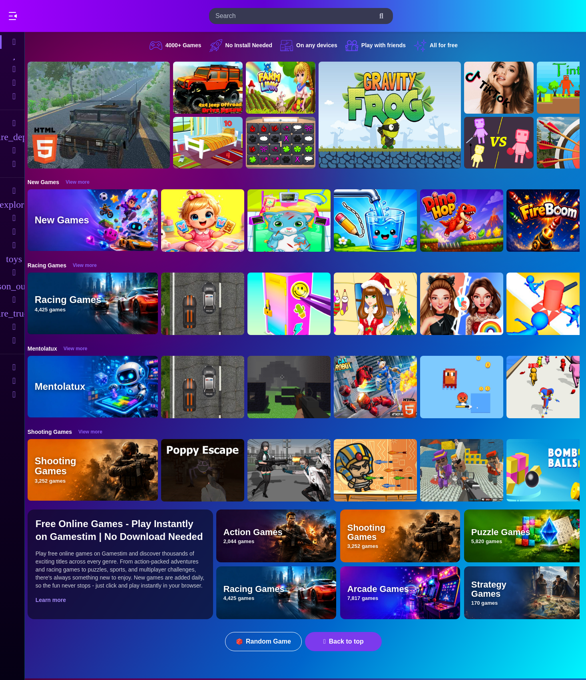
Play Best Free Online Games (51, 16)
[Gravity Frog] (394, 115)
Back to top (346, 641)
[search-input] (294, 16)
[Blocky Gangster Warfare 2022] (466, 470)
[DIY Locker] (293, 304)
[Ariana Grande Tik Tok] (503, 88)
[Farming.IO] (285, 88)
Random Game (266, 641)
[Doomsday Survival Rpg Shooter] (293, 470)
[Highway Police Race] (207, 304)
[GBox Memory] (285, 143)
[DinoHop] (466, 220)
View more (82, 182)
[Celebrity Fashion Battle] (466, 304)
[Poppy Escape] (207, 470)
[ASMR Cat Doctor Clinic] (293, 220)
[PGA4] (293, 387)
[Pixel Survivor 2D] (466, 387)
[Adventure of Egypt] (379, 470)
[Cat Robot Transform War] (379, 387)
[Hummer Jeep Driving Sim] (103, 115)
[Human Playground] (503, 143)
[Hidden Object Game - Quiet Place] (212, 143)
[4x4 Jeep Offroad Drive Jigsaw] (212, 88)
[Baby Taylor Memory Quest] (207, 220)
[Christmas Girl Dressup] (379, 304)
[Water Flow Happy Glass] (379, 220)
